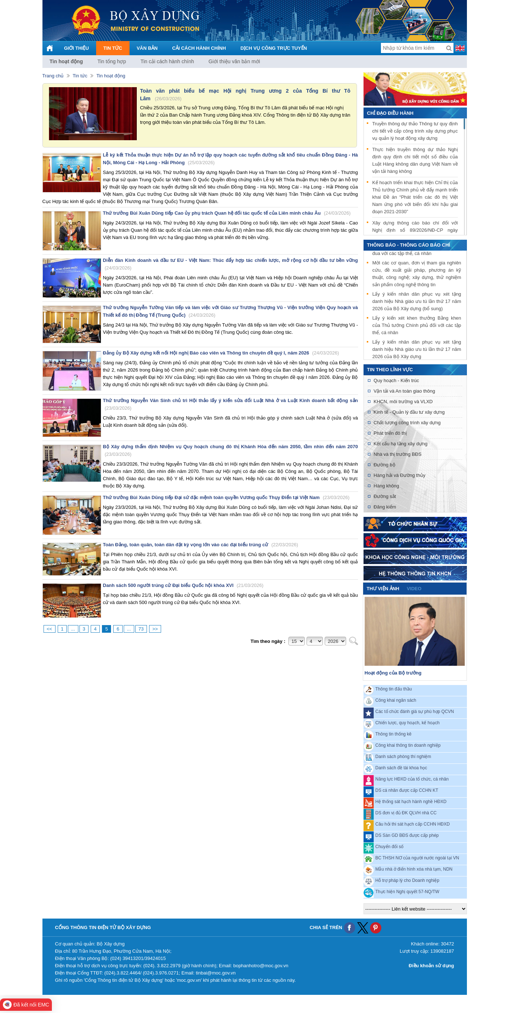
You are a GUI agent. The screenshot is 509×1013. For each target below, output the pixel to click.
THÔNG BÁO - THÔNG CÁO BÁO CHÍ (408, 245)
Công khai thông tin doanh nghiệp (408, 745)
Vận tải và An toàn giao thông (404, 391)
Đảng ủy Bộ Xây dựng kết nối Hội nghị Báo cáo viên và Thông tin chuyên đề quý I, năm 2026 (221, 353)
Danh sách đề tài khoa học (401, 767)
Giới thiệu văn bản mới (234, 61)
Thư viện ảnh (383, 588)
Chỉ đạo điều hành (390, 113)
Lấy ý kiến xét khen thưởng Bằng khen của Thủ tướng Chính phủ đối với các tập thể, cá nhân (416, 326)
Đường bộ (384, 464)
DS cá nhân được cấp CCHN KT (406, 790)
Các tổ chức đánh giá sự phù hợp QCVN (414, 711)
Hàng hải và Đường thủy (400, 475)
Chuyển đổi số (389, 846)
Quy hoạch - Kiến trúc (396, 380)
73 (141, 629)
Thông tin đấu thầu (393, 689)
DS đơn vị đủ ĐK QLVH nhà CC (406, 812)
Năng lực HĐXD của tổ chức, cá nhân (412, 779)
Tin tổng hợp (111, 61)
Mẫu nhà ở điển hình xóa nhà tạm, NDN (414, 869)
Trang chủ (53, 75)
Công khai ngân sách (395, 700)
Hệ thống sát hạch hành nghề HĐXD (411, 801)
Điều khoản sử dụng (431, 965)
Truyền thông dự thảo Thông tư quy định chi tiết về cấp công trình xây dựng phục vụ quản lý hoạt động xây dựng (415, 131)
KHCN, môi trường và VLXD (403, 401)
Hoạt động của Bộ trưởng (393, 673)
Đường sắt (385, 496)
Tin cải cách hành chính (167, 61)
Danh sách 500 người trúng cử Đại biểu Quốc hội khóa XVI (183, 585)
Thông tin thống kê (393, 734)
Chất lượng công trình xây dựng (407, 422)
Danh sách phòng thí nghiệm (403, 756)
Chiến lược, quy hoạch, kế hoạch (407, 722)
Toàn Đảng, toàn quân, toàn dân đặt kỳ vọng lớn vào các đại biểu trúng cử (200, 544)
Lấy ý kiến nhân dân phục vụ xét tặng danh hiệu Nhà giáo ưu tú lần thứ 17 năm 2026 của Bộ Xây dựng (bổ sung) (416, 302)
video (414, 588)
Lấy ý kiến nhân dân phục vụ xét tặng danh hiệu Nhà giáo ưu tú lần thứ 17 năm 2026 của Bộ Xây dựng (416, 350)
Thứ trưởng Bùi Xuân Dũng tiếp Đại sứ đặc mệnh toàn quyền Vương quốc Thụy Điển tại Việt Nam (226, 497)
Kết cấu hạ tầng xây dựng (400, 443)
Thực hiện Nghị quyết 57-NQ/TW (407, 891)
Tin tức (80, 75)
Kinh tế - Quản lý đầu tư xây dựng (409, 412)
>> (155, 629)
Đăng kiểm (385, 507)
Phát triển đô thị (390, 433)
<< (49, 629)
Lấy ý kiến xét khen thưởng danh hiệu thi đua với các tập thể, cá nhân (416, 250)
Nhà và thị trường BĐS (398, 454)
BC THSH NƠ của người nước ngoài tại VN (417, 857)
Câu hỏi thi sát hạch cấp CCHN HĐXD (412, 824)
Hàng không (386, 486)
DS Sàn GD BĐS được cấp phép (407, 835)
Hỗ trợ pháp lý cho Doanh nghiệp (407, 880)
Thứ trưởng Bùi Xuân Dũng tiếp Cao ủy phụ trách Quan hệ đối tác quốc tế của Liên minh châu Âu (227, 213)
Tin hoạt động (66, 61)
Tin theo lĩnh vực (390, 369)
